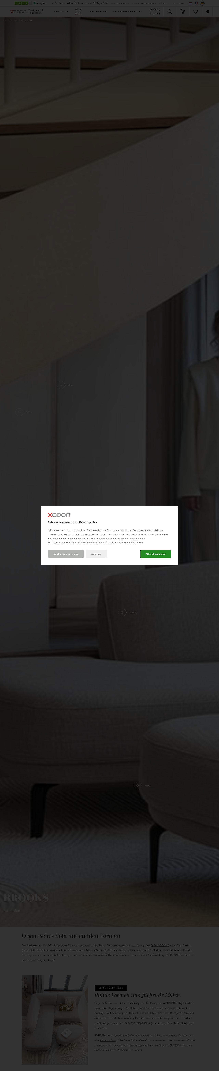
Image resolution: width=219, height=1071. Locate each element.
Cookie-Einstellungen (65, 554)
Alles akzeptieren (156, 554)
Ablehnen (96, 554)
